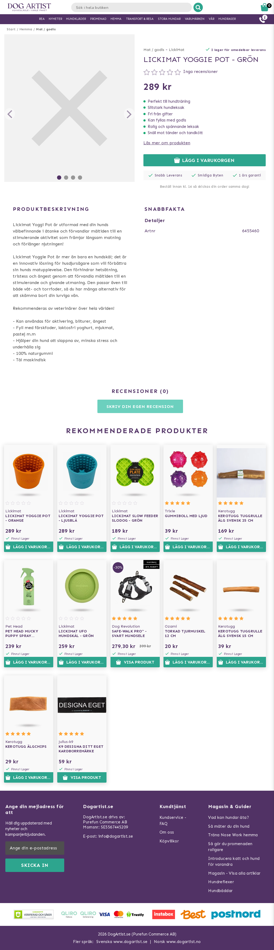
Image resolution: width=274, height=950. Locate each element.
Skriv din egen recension (140, 406)
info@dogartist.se (115, 836)
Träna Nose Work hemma (233, 835)
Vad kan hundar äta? (228, 817)
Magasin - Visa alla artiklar (234, 873)
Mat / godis (46, 29)
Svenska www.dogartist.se (122, 941)
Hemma (26, 29)
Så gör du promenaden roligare (230, 846)
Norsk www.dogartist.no (177, 941)
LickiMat (176, 49)
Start (11, 29)
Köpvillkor (169, 841)
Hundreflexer (221, 881)
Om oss (166, 832)
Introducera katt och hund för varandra (234, 861)
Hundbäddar (220, 890)
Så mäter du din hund (228, 826)
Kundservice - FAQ (172, 820)
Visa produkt (135, 662)
